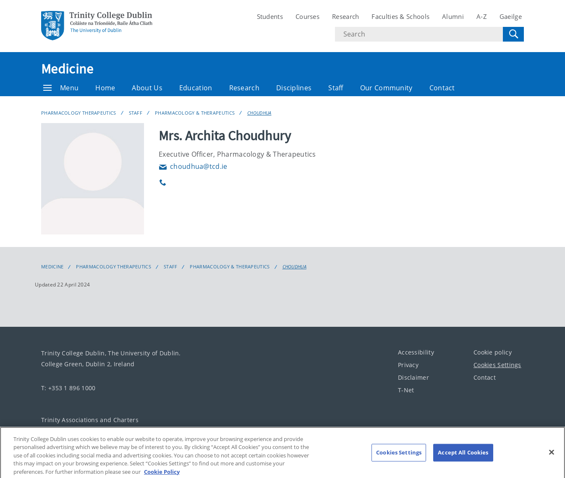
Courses (307, 16)
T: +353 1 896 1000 (68, 388)
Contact (442, 87)
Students (270, 16)
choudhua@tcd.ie (193, 166)
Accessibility (416, 352)
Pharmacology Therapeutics (78, 113)
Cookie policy (492, 352)
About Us (147, 87)
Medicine (67, 68)
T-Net (406, 390)
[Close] (551, 461)
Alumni (453, 16)
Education (195, 87)
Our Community (386, 87)
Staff (335, 87)
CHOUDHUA (259, 113)
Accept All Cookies (463, 461)
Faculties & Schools (400, 16)
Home (105, 87)
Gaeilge (511, 16)
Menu (60, 87)
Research (345, 16)
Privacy (408, 365)
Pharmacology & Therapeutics (195, 113)
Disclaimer (413, 377)
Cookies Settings (497, 365)
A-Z (481, 16)
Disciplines (293, 87)
